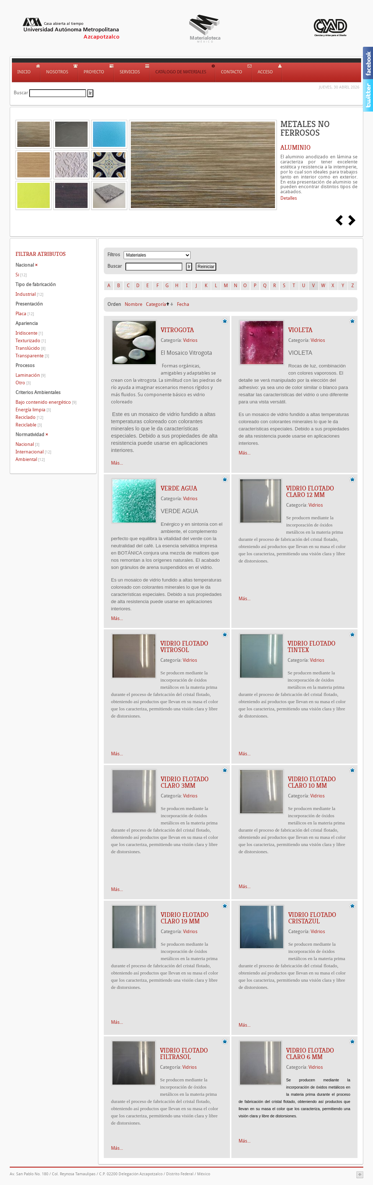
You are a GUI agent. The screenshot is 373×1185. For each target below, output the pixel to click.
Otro (23, 382)
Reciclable (28, 425)
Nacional (27, 444)
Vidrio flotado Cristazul (312, 918)
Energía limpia (33, 409)
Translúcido (30, 348)
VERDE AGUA (179, 488)
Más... (117, 463)
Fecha (183, 304)
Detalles (288, 198)
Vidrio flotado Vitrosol (184, 646)
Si (21, 274)
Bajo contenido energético (45, 402)
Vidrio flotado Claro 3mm (185, 782)
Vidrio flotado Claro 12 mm (310, 491)
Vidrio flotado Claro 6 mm (310, 1053)
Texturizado (30, 340)
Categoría (156, 304)
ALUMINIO (295, 147)
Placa (24, 313)
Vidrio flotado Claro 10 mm (312, 782)
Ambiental (30, 459)
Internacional (33, 451)
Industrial (29, 294)
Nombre (133, 304)
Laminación (30, 375)
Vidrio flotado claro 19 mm (185, 918)
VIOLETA (300, 330)
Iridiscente (29, 333)
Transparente (32, 355)
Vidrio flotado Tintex (312, 646)
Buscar (21, 92)
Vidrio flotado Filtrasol (184, 1053)
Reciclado (29, 417)
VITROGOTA (177, 330)
